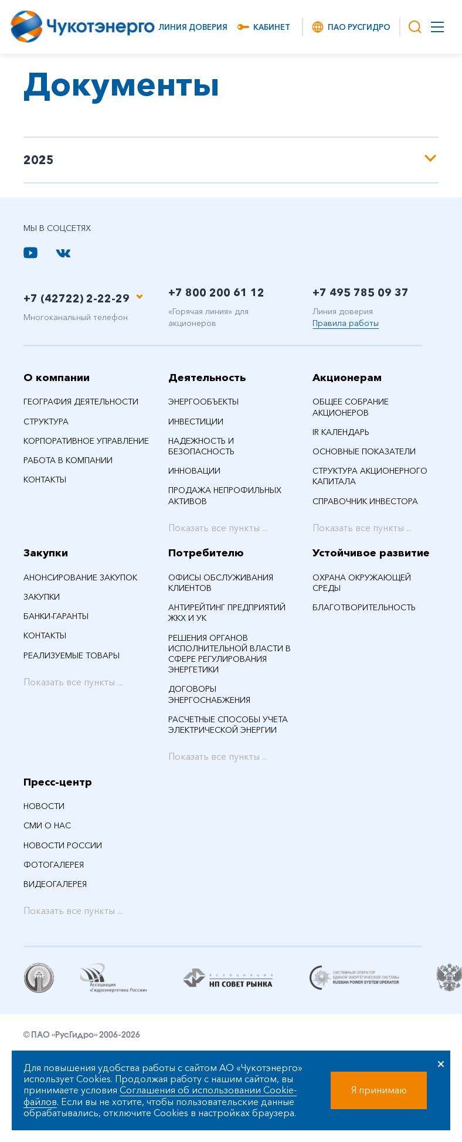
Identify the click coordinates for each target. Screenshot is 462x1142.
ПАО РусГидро (350, 27)
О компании (56, 377)
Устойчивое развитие (371, 552)
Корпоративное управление (86, 441)
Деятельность (207, 377)
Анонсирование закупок (80, 577)
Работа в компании (68, 460)
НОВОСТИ (43, 806)
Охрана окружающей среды (361, 582)
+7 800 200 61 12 (216, 292)
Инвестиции (195, 421)
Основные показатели (364, 451)
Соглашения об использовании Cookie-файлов (160, 1095)
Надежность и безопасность (201, 446)
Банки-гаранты (56, 616)
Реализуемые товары (71, 655)
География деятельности (80, 401)
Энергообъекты (203, 401)
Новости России (62, 845)
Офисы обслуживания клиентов (220, 582)
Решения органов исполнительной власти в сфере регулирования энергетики (229, 654)
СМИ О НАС (47, 825)
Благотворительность (364, 607)
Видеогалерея (55, 884)
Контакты (44, 479)
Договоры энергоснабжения (209, 694)
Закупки (45, 552)
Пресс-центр (57, 782)
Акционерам (347, 377)
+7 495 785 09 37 (360, 292)
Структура (46, 421)
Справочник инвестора (365, 501)
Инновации (194, 470)
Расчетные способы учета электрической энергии (228, 724)
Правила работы (345, 323)
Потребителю (206, 552)
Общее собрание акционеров (350, 406)
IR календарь (340, 432)
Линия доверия (192, 27)
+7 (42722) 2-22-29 (76, 298)
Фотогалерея (53, 864)
